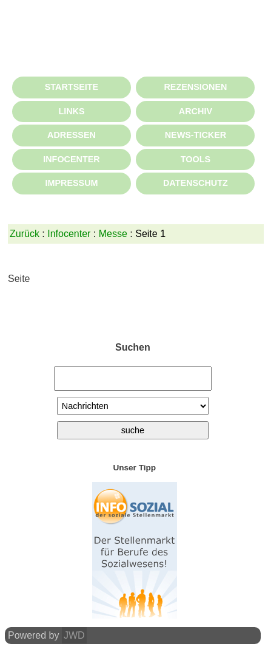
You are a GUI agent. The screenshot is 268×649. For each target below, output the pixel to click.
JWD (74, 635)
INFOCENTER (71, 159)
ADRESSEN (71, 135)
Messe (113, 233)
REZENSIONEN (195, 87)
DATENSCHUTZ (195, 183)
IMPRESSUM (71, 183)
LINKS (71, 111)
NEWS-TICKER (196, 135)
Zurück (24, 233)
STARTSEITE (71, 87)
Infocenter (68, 233)
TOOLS (195, 159)
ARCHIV (195, 111)
